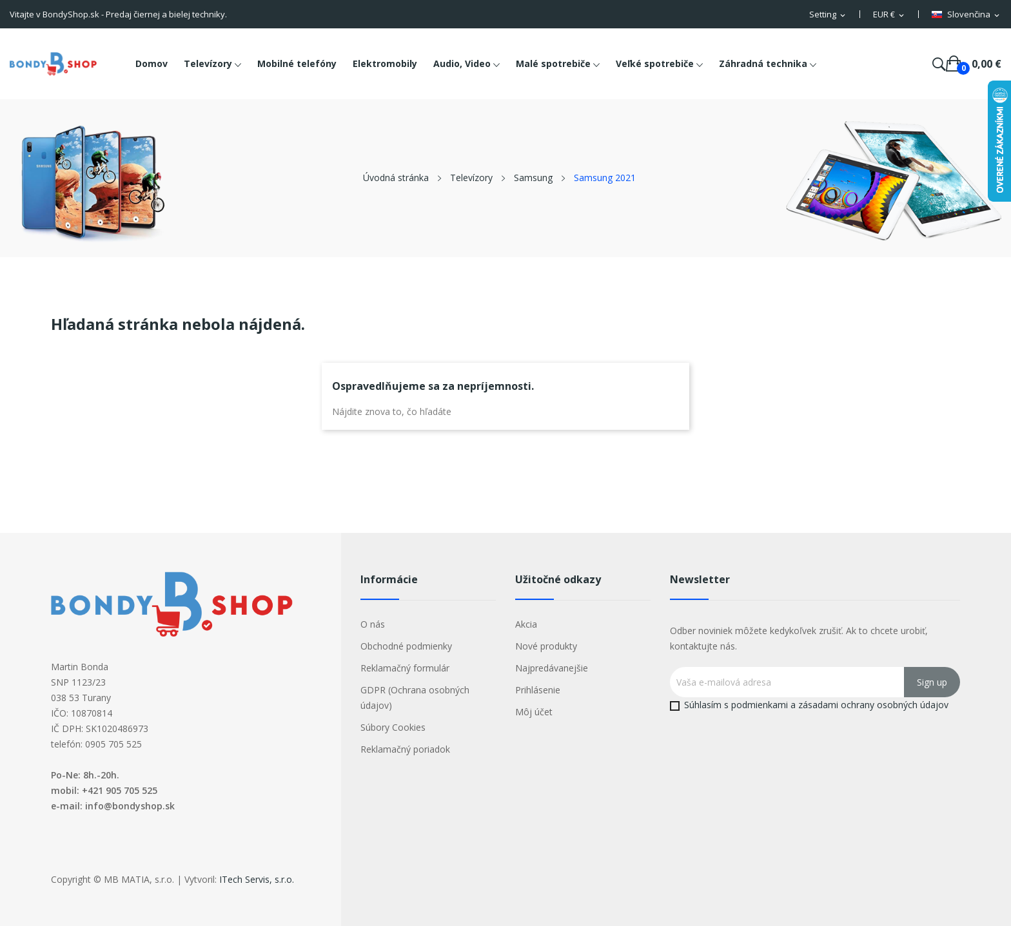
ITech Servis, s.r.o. (256, 879)
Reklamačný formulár (404, 668)
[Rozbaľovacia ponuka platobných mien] (889, 15)
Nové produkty (546, 646)
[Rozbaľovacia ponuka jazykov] (966, 15)
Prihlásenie (537, 690)
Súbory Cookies (393, 727)
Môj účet (534, 712)
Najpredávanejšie (551, 668)
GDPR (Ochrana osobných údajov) (414, 697)
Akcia (526, 624)
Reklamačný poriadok (405, 749)
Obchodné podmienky (406, 646)
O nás (372, 624)
